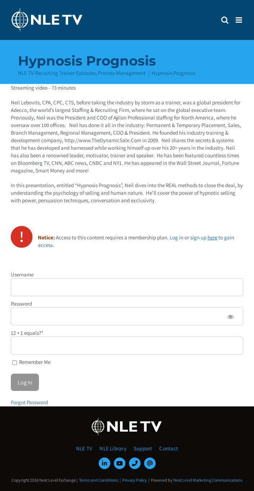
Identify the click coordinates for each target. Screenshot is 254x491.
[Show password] (230, 316)
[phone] (135, 463)
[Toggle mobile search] (224, 20)
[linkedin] (104, 463)
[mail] (150, 463)
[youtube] (119, 463)
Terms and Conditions (98, 480)
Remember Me (31, 362)
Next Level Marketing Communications (207, 480)
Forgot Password (29, 402)
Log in (176, 237)
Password (21, 303)
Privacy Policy (134, 480)
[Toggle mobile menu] (239, 20)
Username (22, 274)
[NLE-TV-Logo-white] (127, 419)
